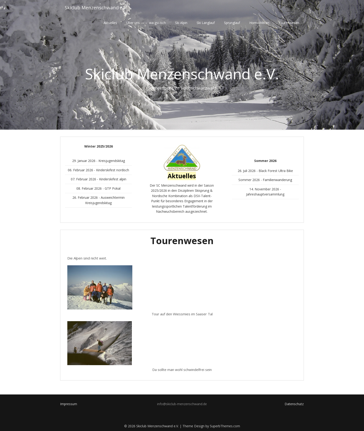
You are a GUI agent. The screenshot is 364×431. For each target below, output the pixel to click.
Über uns (133, 22)
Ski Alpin (181, 22)
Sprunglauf (232, 22)
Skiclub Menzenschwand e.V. (96, 7)
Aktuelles (110, 22)
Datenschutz (294, 404)
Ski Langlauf (206, 22)
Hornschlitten (259, 22)
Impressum (68, 404)
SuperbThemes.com (225, 426)
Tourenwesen (289, 22)
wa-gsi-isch (157, 22)
